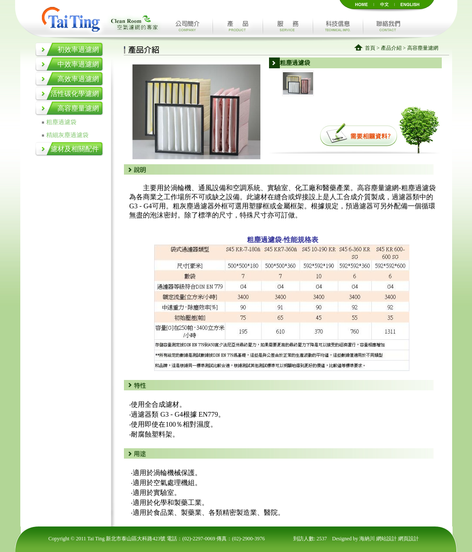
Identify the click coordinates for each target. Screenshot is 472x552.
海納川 (367, 539)
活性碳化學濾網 (75, 93)
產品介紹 (391, 48)
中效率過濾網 (78, 64)
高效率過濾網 (78, 79)
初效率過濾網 (78, 49)
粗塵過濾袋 (61, 122)
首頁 (370, 48)
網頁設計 (408, 539)
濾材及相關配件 (75, 149)
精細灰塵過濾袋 (67, 135)
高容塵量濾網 (78, 108)
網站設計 (387, 539)
